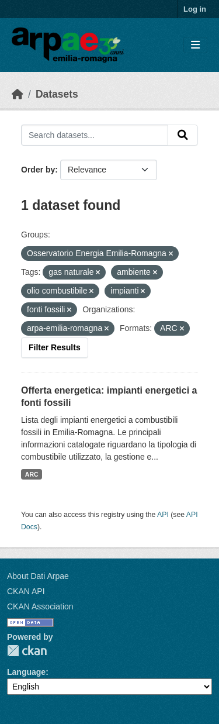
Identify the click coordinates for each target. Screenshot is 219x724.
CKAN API (26, 591)
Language (26, 672)
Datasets (57, 94)
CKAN (27, 650)
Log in (194, 9)
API (163, 515)
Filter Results (55, 347)
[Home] (17, 94)
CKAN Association (40, 606)
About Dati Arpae (38, 576)
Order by (38, 169)
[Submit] (183, 135)
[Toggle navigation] (195, 45)
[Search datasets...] (94, 135)
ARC (32, 474)
